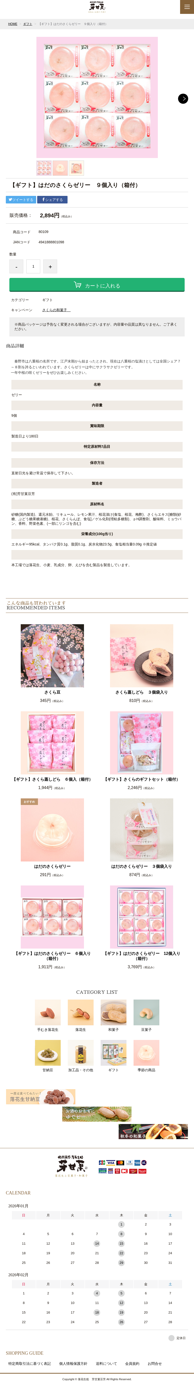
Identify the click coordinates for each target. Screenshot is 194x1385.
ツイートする (21, 200)
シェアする (52, 200)
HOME (12, 24)
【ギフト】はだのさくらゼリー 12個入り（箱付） (141, 956)
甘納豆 (48, 1056)
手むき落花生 (48, 1016)
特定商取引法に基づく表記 (29, 1363)
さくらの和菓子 (56, 310)
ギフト (27, 24)
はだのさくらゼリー (52, 866)
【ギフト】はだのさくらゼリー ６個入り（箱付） (52, 956)
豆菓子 (146, 1016)
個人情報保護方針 (73, 1363)
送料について (106, 1363)
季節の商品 (146, 1056)
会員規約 (132, 1363)
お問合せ (155, 1363)
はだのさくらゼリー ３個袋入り (141, 866)
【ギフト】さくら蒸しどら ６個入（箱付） (52, 779)
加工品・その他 (81, 1056)
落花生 (81, 1016)
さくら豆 (52, 692)
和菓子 (113, 1016)
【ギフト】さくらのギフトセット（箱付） (141, 779)
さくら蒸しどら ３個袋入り (141, 692)
